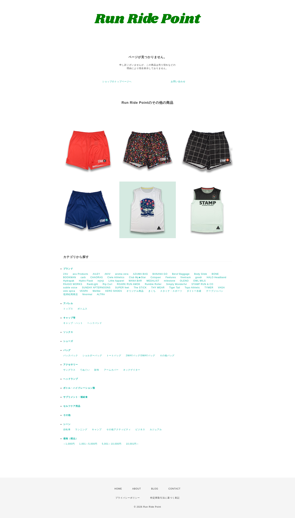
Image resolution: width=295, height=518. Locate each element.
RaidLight (92, 284)
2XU (65, 274)
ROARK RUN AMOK (128, 284)
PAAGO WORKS (72, 284)
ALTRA (101, 294)
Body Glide (200, 274)
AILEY (96, 274)
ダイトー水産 (194, 291)
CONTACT (174, 488)
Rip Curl (107, 284)
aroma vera (122, 274)
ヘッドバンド (94, 323)
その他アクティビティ (118, 429)
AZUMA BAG (140, 274)
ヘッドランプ (70, 379)
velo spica (69, 291)
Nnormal (87, 294)
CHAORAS (96, 277)
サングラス (69, 370)
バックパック (70, 355)
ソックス (68, 332)
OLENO (184, 280)
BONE (215, 274)
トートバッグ (114, 355)
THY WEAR (158, 287)
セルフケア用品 (71, 406)
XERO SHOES (113, 291)
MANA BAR (135, 280)
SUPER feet (122, 287)
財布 (96, 370)
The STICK (140, 287)
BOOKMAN (69, 277)
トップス (68, 308)
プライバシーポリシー (127, 497)
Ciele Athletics (115, 277)
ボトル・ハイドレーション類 (79, 388)
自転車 (67, 429)
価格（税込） (70, 438)
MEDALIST (152, 280)
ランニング (81, 429)
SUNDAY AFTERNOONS (96, 287)
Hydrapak (68, 280)
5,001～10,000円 (111, 444)
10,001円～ (132, 444)
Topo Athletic (192, 287)
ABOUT (136, 488)
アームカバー (111, 370)
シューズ (68, 341)
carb (83, 277)
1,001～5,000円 (88, 444)
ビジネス (140, 429)
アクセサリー (70, 364)
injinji (101, 280)
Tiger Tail (174, 287)
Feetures (170, 277)
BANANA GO (160, 274)
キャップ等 (69, 317)
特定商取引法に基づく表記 (165, 497)
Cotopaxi (156, 277)
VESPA (84, 291)
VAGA (221, 287)
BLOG (154, 488)
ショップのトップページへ (117, 81)
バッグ (67, 350)
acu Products (80, 274)
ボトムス (82, 308)
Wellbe (97, 291)
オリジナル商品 (135, 291)
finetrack (186, 277)
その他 (67, 415)
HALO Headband (216, 277)
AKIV (108, 274)
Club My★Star (137, 277)
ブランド (68, 268)
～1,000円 (69, 444)
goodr (198, 277)
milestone (169, 280)
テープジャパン (214, 291)
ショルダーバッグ (92, 355)
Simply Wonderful (176, 284)
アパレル (68, 303)
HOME (118, 488)
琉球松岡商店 (70, 294)
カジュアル (156, 429)
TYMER (208, 287)
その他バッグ (167, 355)
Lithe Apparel (116, 280)
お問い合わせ (178, 81)
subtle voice (70, 287)
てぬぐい (85, 370)
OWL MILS (199, 280)
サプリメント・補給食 (75, 397)
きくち (152, 291)
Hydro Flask (86, 280)
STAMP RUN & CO (202, 284)
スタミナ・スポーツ (171, 291)
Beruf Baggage (181, 274)
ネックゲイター (131, 370)
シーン (67, 424)
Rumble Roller (153, 284)
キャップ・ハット (73, 323)
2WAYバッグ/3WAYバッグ (140, 355)
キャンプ (97, 429)
